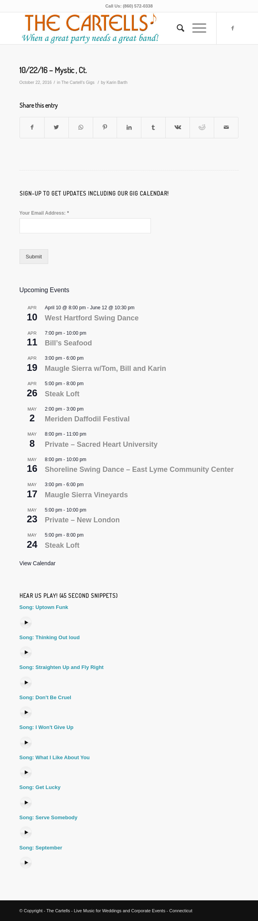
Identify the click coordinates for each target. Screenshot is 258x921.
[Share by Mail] (226, 127)
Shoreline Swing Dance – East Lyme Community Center (139, 469)
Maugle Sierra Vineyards (86, 495)
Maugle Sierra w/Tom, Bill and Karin (105, 368)
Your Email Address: (44, 213)
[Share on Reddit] (202, 127)
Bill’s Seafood (68, 343)
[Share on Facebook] (32, 127)
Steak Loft (62, 394)
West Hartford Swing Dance (92, 318)
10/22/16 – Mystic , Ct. (53, 69)
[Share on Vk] (178, 127)
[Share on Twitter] (56, 127)
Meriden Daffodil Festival (87, 419)
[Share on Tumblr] (153, 127)
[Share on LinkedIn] (129, 127)
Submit (34, 257)
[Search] (176, 28)
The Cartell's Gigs (77, 82)
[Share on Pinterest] (105, 127)
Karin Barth (116, 82)
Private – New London (82, 520)
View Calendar (38, 563)
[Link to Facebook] (232, 28)
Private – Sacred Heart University (101, 444)
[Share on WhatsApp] (81, 127)
